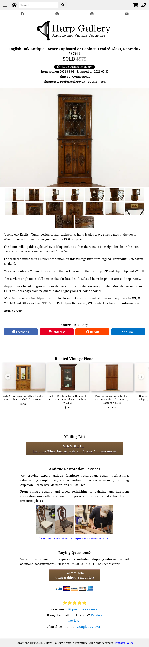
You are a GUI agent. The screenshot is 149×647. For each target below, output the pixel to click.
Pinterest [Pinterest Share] (57, 332)
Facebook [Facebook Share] (20, 332)
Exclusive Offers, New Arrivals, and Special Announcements (75, 448)
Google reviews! (89, 626)
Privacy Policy (124, 643)
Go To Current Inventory (74, 66)
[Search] (38, 5)
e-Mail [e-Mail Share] (128, 332)
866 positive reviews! (82, 609)
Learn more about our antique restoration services (74, 538)
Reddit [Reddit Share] (92, 332)
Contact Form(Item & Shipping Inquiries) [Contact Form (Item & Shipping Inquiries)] (74, 575)
